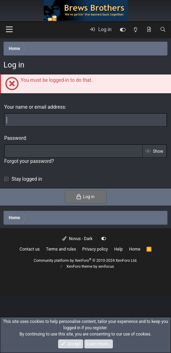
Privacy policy (95, 249)
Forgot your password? (29, 161)
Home (134, 249)
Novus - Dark (77, 238)
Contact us (30, 249)
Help (118, 249)
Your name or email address (34, 107)
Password (15, 138)
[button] (9, 29)
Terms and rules (61, 249)
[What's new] (149, 30)
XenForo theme (79, 266)
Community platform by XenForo (85, 260)
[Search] (163, 30)
